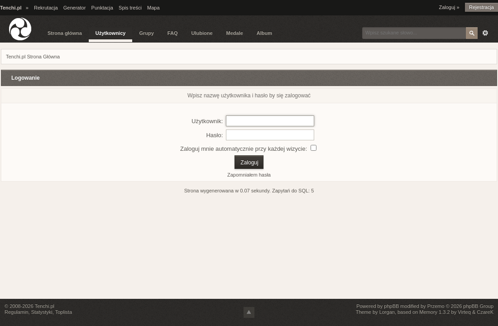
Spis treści (130, 7)
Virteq (464, 312)
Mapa (153, 7)
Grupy (146, 33)
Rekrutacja (46, 7)
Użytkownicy (111, 33)
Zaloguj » (449, 7)
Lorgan (387, 312)
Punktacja (102, 7)
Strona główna (65, 33)
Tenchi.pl (44, 306)
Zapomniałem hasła (249, 174)
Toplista (63, 312)
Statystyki (42, 312)
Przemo (436, 306)
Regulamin (17, 312)
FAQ (173, 33)
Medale (234, 33)
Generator (74, 7)
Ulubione (201, 33)
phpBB (391, 306)
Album (264, 33)
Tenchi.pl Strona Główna (33, 56)
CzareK (485, 312)
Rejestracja (481, 7)
